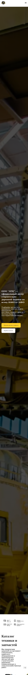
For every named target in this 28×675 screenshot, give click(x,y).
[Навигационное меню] (26, 2)
